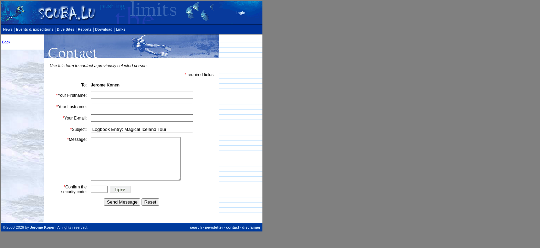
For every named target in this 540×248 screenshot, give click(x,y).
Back (6, 42)
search (196, 236)
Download (104, 29)
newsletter (214, 236)
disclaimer (251, 236)
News (8, 29)
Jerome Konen (42, 236)
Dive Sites (65, 29)
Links (121, 29)
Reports (85, 29)
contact (232, 236)
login (241, 13)
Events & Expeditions (34, 29)
